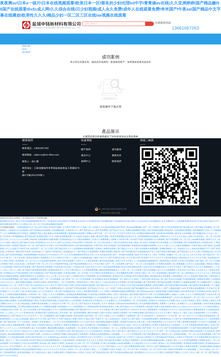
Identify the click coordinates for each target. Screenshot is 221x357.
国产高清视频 (149, 270)
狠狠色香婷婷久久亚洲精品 (32, 276)
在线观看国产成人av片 (108, 297)
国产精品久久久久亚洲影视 (132, 306)
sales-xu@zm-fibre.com (46, 154)
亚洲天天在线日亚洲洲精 (183, 261)
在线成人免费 (88, 236)
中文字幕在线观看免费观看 (139, 285)
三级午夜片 (121, 331)
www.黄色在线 (187, 291)
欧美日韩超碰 (110, 245)
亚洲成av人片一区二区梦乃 (12, 285)
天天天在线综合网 (103, 254)
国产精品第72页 (83, 309)
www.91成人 (21, 264)
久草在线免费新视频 (9, 279)
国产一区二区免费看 (115, 264)
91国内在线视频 (71, 297)
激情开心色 (167, 334)
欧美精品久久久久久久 (46, 242)
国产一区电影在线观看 (123, 254)
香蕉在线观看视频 (8, 306)
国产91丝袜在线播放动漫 (122, 352)
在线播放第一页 (72, 328)
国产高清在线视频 (14, 254)
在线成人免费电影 (131, 340)
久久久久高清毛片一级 (47, 291)
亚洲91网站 (53, 282)
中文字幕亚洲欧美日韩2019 (207, 337)
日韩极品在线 (6, 309)
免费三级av (31, 325)
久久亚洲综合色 (27, 313)
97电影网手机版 (61, 264)
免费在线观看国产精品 (136, 230)
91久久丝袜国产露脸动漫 (196, 276)
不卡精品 (77, 236)
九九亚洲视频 (6, 267)
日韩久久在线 (84, 352)
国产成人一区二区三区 (130, 297)
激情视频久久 (80, 306)
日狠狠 (113, 239)
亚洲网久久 (183, 303)
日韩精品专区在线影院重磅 (136, 276)
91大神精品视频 (136, 313)
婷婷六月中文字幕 (124, 261)
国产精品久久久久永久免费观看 (198, 267)
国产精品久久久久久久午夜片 (158, 313)
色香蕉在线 (207, 242)
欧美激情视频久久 (88, 297)
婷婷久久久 (211, 239)
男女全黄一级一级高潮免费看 (73, 313)
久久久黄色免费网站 (81, 239)
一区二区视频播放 (46, 316)
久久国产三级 (18, 291)
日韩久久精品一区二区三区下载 (123, 349)
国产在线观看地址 (192, 242)
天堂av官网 (77, 242)
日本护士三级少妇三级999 (139, 337)
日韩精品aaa (207, 251)
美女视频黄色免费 (124, 273)
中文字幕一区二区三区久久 (181, 316)
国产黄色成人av (87, 230)
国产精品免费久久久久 (48, 309)
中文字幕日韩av (72, 270)
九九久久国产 (64, 276)
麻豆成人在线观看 (183, 233)
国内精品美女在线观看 (160, 276)
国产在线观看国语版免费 (176, 328)
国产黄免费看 (102, 230)
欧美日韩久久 (156, 288)
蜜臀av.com (6, 303)
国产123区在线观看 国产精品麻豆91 (177, 227)
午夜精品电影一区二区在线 (76, 273)
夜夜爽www (165, 319)
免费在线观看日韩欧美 (110, 251)
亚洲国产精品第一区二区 (23, 245)
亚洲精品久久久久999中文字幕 (54, 258)
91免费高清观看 (163, 264)
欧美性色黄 (31, 291)
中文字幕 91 (6, 258)
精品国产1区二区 (176, 273)
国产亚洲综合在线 (117, 258)
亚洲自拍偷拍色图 (48, 300)
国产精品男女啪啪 (54, 273)
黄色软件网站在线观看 (192, 331)
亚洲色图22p (65, 239)
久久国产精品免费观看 (199, 328)
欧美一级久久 (6, 340)
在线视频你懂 (58, 230)
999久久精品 (84, 319)
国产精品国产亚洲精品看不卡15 (39, 236)
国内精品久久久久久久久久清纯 (149, 352)
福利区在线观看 (120, 313)
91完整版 (164, 242)
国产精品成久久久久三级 (188, 251)
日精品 (217, 282)
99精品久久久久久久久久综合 (173, 236)
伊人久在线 (11, 248)
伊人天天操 (196, 254)
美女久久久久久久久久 (192, 306)
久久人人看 (51, 276)
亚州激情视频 (124, 245)
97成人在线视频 (108, 343)
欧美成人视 (45, 343)
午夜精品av (214, 276)
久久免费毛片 (111, 300)
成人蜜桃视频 (178, 264)
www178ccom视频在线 (153, 267)
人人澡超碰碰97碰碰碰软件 (146, 261)
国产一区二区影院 (151, 227)
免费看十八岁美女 (168, 303)
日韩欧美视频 (173, 291)
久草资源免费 (91, 261)
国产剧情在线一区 (12, 322)
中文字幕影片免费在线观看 (185, 346)
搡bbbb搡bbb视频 (56, 328)
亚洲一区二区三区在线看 (25, 309)
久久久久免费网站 (56, 294)
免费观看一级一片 (135, 316)
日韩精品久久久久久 (168, 309)
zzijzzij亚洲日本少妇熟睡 (115, 282)
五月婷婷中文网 (63, 331)
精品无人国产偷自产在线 (23, 242)
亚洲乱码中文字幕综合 (93, 300)
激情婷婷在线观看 (76, 233)
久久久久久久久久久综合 (54, 349)
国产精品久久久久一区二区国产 (102, 288)
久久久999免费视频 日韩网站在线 (195, 340)
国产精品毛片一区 (211, 254)
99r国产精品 (35, 340)
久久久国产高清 (87, 322)
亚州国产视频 (55, 227)
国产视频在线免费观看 (199, 285)
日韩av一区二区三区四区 (78, 349)
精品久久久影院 (131, 279)
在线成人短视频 (134, 328)
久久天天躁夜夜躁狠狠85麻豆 (196, 325)
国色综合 (216, 273)
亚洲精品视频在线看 (146, 233)
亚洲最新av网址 (105, 294)
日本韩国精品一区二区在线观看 (133, 300)
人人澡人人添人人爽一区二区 (194, 352)
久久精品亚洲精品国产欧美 (113, 227)
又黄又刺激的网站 (154, 322)
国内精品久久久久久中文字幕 (192, 258)
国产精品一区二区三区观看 (208, 261)
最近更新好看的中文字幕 (141, 294)
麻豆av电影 (93, 313)
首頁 (24, 49)
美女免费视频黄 (104, 276)
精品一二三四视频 (100, 349)
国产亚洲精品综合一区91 (70, 291)
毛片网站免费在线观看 (28, 306)
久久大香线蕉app (52, 337)
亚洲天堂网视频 (117, 236)
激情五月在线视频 (89, 328)
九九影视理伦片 (55, 297)
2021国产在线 (136, 239)
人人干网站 (105, 291)
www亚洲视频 (123, 343)
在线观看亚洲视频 (183, 230)
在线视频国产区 (104, 325)
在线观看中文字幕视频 (154, 239)
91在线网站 (97, 279)
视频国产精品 (36, 233)
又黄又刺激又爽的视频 (165, 251)
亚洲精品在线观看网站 (99, 334)
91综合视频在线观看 (9, 276)
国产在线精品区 (37, 273)
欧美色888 (79, 316)
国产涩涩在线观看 (66, 261)
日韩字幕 (98, 245)
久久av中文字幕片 (173, 267)
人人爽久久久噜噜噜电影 (81, 258)
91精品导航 (63, 300)
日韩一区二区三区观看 (131, 270)
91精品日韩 (79, 267)
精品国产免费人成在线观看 (158, 306)
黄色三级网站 (203, 300)
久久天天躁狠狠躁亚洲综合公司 (79, 254)
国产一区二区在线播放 (50, 279)
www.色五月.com (94, 267)
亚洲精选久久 (70, 251)
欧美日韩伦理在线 (34, 337)
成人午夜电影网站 (197, 313)
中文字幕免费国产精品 (36, 297)
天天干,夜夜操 (108, 303)
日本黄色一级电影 (30, 322)
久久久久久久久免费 (19, 239)
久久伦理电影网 (134, 334)
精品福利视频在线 (16, 334)
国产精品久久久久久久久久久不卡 (143, 331)
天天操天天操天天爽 (64, 285)
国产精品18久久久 (63, 248)
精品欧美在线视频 (165, 233)
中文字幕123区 (134, 258)
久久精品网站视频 (16, 337)
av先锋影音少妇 (84, 337)
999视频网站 (17, 236)
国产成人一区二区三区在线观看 (140, 264)
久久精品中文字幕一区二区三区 (63, 303)
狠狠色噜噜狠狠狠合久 (109, 270)
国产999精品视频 (156, 230)
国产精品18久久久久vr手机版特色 (87, 331)
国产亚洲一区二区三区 (153, 328)
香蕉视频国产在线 (201, 230)
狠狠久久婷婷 (58, 343)
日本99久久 (47, 334)
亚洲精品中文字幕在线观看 (16, 273)
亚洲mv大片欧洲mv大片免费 (162, 300)
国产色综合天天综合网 (89, 303)
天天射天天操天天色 (126, 233)
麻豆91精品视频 (106, 261)
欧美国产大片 (148, 258)
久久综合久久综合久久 (20, 288)
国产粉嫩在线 (199, 233)
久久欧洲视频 (176, 242)
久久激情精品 (144, 325)
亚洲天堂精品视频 (211, 303)
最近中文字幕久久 (143, 254)
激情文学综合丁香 (40, 288)
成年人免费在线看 (55, 352)
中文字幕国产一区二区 (20, 346)
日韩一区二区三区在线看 (88, 343)
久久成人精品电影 (21, 303)
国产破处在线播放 (203, 227)
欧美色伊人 (150, 316)
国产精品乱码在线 (100, 352)
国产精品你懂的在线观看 (176, 285)
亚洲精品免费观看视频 (76, 294)
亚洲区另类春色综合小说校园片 (166, 325)
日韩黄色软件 (82, 282)
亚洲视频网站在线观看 (148, 236)
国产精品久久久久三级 (127, 248)
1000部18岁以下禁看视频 (84, 276)
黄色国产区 (118, 276)
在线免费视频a (31, 254)
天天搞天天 (211, 288)
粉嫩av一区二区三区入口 (178, 254)
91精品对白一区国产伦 (120, 319)
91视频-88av (71, 352)
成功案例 (26, 52)
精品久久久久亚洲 (30, 331)
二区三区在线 (19, 258)
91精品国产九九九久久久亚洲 (90, 340)
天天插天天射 (23, 248)
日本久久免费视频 (100, 239)
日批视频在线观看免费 (83, 248)
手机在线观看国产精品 (31, 349)
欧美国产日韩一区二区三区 (40, 264)
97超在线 (92, 294)
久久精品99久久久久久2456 (144, 343)
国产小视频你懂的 (172, 288)
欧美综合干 (162, 316)
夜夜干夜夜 (9, 261)
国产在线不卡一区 (99, 319)
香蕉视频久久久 (65, 306)
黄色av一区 (163, 343)
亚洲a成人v (71, 343)
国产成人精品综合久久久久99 (40, 285)
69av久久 (176, 306)
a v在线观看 (76, 300)
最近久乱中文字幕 (38, 319)
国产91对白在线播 (173, 279)
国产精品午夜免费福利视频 (34, 270)
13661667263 (185, 28)
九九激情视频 (195, 303)
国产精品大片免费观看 (88, 251)
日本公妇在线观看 (30, 343)
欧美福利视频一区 (26, 352)
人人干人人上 (12, 328)
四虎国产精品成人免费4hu (50, 325)
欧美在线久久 (38, 251)
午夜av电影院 (68, 340)
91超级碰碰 (161, 273)
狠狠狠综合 (5, 316)
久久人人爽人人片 (166, 245)
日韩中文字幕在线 (184, 337)
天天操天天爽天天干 (72, 227)
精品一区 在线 (141, 242)
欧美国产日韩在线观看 (76, 288)
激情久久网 (215, 300)
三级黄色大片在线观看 (18, 230)
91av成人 (68, 267)
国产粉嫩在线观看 (64, 316)
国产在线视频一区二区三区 (178, 239)
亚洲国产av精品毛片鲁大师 (132, 322)
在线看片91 (154, 242)
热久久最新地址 (121, 294)
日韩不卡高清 (105, 313)
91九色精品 (15, 343)
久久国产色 (177, 319)
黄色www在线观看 (22, 267)
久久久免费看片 (118, 316)
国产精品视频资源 (84, 245)
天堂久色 (178, 297)
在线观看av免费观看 (148, 248)
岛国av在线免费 (175, 349)
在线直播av (45, 322)
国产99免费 (127, 251)
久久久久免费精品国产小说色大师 (201, 294)
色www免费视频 (134, 227)
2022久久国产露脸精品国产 (159, 346)
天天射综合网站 (211, 306)
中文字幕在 (99, 264)
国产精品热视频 (164, 282)
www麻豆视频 (198, 239)
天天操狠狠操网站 (162, 294)
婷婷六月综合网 (195, 236)
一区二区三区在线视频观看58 (65, 322)
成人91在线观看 (39, 328)
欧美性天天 (131, 236)
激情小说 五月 (101, 258)
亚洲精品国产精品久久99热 (75, 346)
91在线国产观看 (33, 334)
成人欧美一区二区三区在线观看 (76, 279)
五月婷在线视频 (134, 282)
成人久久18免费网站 (166, 270)
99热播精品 (177, 276)
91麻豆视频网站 (183, 245)
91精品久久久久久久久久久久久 (46, 346)
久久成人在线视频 (20, 319)
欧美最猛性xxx (108, 273)
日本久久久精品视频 (195, 264)
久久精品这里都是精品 (205, 316)
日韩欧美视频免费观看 (16, 294)
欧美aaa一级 (158, 279)
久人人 (95, 309)
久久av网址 (212, 313)
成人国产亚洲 (41, 227)
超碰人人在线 (178, 294)
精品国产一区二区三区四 (42, 248)
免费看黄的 (152, 309)
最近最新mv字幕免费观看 (55, 233)
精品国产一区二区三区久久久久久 (199, 297)
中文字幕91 (95, 273)
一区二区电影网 (67, 282)
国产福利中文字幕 (44, 245)
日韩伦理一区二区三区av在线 (97, 242)
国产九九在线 (64, 242)
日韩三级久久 (96, 282)
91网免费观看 (189, 279)
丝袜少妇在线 (124, 288)
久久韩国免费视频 (89, 270)
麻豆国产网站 (102, 236)
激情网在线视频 (67, 309)
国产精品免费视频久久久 (81, 264)
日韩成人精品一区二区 (144, 273)
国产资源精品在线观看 (40, 230)
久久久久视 (122, 346)
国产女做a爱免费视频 (10, 349)
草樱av (89, 233)
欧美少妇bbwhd (47, 331)
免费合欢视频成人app (74, 325)
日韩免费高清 (10, 352)
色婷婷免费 (161, 291)
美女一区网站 (159, 254)
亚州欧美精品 (171, 258)
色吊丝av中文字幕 (186, 270)
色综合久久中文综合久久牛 (51, 254)
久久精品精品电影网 (47, 261)
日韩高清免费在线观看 (85, 285)
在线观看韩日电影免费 (48, 239)
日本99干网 (123, 239)
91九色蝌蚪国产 (205, 282)
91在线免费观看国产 (51, 340)
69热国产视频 (60, 334)
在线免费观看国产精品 (28, 300)
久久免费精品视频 (48, 306)
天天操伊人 (98, 337)
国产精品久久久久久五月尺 (24, 316)
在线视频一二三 (118, 334)
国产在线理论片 (122, 309)
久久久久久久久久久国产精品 (102, 346)
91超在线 (58, 267)
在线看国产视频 (172, 352)
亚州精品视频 (179, 334)
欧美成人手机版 (68, 337)
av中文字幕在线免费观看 (193, 288)
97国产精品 (197, 245)
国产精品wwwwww (145, 291)
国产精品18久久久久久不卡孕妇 (111, 285)
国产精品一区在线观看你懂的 (145, 319)
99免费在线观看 (91, 291)
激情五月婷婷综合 (54, 251)
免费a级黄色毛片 (56, 270)
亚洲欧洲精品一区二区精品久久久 (175, 248)
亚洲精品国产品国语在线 (47, 313)
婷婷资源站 (165, 261)
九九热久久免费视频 (207, 322)
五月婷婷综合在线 (203, 291)
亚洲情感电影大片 (25, 227)
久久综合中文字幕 (172, 322)
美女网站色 (90, 325)
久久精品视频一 (191, 349)
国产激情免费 (149, 282)
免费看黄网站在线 (137, 346)
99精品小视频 (212, 264)
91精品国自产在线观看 (77, 334)
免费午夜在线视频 (39, 303)
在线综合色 (41, 352)
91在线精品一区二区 (109, 328)
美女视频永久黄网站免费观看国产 (157, 297)
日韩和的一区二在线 (37, 294)
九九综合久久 (202, 270)
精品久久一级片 (180, 313)
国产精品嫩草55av (140, 288)
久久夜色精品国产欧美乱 (163, 337)
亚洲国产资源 (7, 264)
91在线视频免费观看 (148, 303)
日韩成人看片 (172, 340)
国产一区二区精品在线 (170, 331)
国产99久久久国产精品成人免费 (62, 319)
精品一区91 (132, 325)
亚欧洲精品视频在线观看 (107, 322)
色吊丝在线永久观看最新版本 (192, 309)
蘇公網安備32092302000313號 (110, 209)
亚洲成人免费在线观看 (105, 248)
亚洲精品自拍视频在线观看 (143, 245)
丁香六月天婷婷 (21, 340)
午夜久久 (80, 261)
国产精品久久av (117, 230)
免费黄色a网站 (204, 279)
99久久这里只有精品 (186, 300)
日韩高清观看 (176, 343)
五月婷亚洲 (209, 331)
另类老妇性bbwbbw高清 (127, 303)
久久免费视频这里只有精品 (16, 233)
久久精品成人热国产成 (115, 337)
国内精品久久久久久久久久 (197, 273)
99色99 (33, 239)
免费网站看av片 (57, 288)
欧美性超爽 (25, 328)
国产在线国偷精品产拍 (143, 251)
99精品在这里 (119, 325)
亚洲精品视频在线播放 (209, 346)
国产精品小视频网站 (29, 279)
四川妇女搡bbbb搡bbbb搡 (153, 340)
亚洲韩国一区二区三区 (26, 261)
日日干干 (160, 258)
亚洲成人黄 (109, 331)
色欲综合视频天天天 (201, 248)
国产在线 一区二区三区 (105, 233)
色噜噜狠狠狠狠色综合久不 (195, 319)
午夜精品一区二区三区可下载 (153, 349)
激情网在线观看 (189, 322)
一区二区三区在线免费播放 (199, 334)
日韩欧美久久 (72, 230)
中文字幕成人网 (106, 309)
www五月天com (138, 309)
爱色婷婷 (169, 230)
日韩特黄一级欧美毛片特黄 (18, 251)
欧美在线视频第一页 (113, 279)
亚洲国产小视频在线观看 (184, 282)
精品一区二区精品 (91, 227)
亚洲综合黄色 (40, 282)
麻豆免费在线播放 (24, 282)
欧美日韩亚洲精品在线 (131, 267)
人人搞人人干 (12, 313)
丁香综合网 (145, 279)
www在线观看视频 (111, 267)
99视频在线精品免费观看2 (123, 291)
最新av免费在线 (17, 297)
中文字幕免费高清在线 (64, 245)
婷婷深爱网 (158, 285)
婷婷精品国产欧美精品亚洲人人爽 (103, 306)
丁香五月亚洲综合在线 (122, 242)
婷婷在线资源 (32, 258)
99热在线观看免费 (63, 236)
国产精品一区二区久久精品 (97, 316)
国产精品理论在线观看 (42, 267)
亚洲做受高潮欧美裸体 (194, 343)
